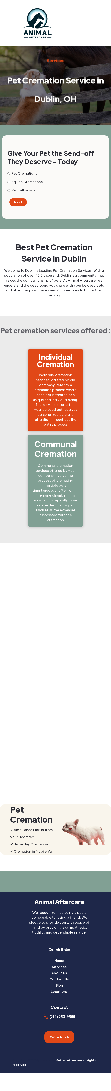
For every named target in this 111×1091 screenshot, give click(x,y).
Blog (59, 985)
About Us (59, 973)
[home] (50, 23)
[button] (108, 22)
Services (59, 967)
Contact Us (59, 979)
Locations (59, 991)
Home (59, 960)
